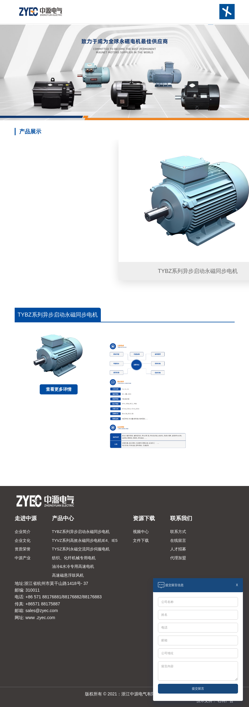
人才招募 (178, 549)
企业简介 (23, 531)
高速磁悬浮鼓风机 (68, 575)
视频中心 (141, 531)
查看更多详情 (58, 389)
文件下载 (141, 540)
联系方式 (178, 531)
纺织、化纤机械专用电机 (74, 558)
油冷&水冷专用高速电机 (73, 566)
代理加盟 (178, 558)
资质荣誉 (23, 549)
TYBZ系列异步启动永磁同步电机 (81, 531)
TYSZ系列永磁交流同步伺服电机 (81, 549)
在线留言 (178, 540)
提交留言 (198, 688)
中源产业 (23, 558)
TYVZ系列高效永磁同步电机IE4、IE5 (85, 540)
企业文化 (23, 540)
